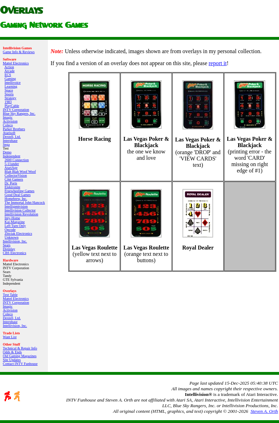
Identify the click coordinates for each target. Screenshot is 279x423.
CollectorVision (16, 175)
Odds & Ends (12, 352)
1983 (8, 102)
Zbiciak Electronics (18, 233)
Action (9, 67)
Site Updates (12, 360)
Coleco (8, 125)
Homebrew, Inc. (16, 199)
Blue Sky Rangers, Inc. (19, 113)
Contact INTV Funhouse (20, 364)
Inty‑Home (12, 218)
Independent (11, 156)
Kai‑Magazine (15, 222)
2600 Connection (17, 160)
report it (218, 63)
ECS (8, 75)
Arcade (9, 71)
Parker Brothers (14, 129)
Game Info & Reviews (19, 52)
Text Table (10, 295)
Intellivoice (13, 82)
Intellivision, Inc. (15, 241)
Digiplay (9, 249)
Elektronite (12, 187)
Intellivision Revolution (21, 214)
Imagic (8, 117)
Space (9, 90)
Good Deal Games (18, 195)
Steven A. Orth (264, 411)
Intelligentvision (16, 206)
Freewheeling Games (20, 191)
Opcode (10, 230)
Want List (10, 337)
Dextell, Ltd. (12, 137)
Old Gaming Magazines (20, 356)
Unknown (11, 237)
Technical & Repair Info (20, 348)
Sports (9, 94)
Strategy (10, 98)
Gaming (10, 79)
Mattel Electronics (16, 63)
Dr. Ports (11, 183)
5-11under (12, 164)
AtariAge (10, 168)
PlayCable (12, 106)
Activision (10, 121)
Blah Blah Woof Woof (20, 171)
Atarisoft (9, 133)
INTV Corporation (16, 110)
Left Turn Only (15, 226)
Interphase (10, 141)
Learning (11, 86)
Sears (7, 245)
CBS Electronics (14, 253)
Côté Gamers (14, 179)
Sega (6, 144)
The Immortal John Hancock (25, 202)
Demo (7, 152)
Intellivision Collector (20, 210)
